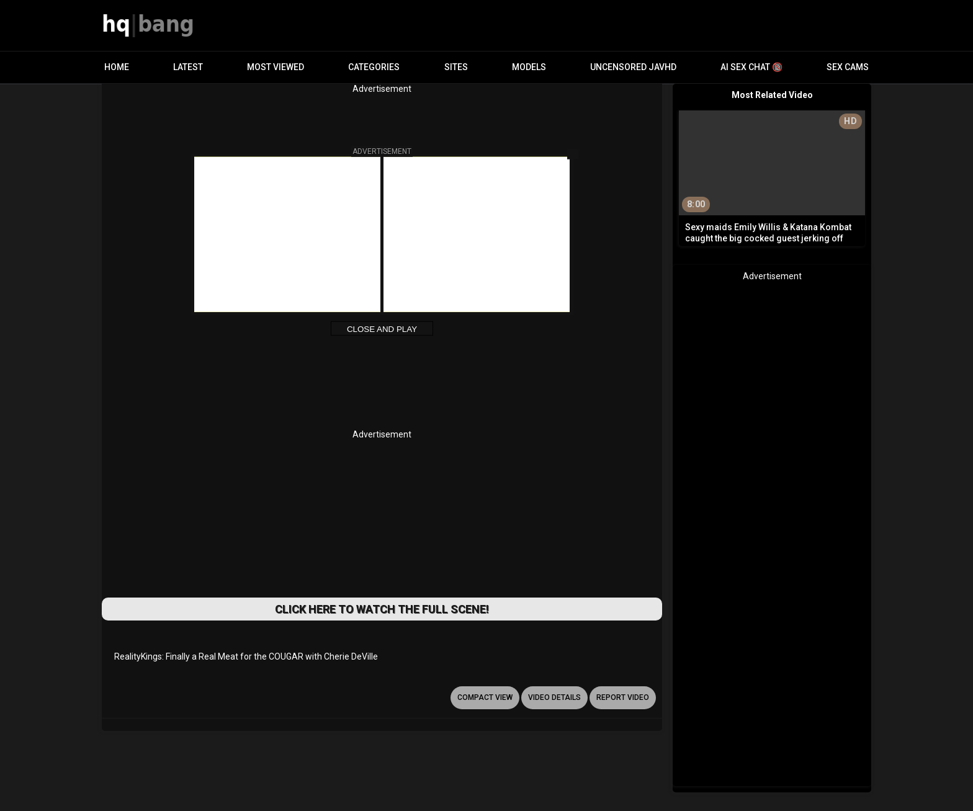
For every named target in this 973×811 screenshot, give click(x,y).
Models (529, 67)
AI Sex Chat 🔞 (751, 67)
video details (554, 697)
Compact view (485, 697)
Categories (374, 67)
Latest (188, 67)
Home (116, 67)
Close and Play (382, 329)
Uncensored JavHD (633, 67)
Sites (456, 67)
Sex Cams (848, 67)
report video (622, 697)
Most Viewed (275, 67)
